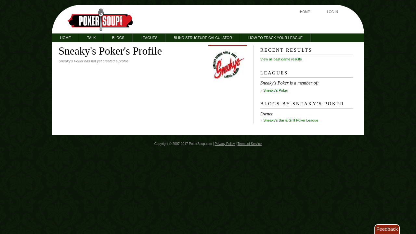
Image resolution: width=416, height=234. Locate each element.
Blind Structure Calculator (203, 38)
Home (305, 12)
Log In (332, 12)
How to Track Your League (275, 38)
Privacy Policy (224, 144)
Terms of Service (250, 144)
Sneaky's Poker (275, 90)
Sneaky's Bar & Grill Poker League (290, 120)
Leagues (149, 38)
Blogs (118, 38)
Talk (91, 38)
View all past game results (281, 59)
